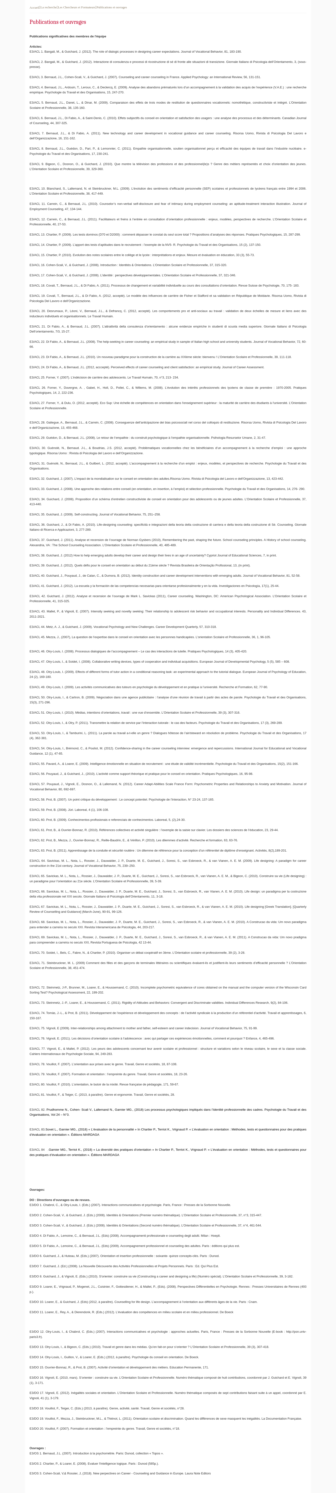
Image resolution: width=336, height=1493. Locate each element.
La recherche (48, 7)
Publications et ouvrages (112, 7)
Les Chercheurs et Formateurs (76, 7)
